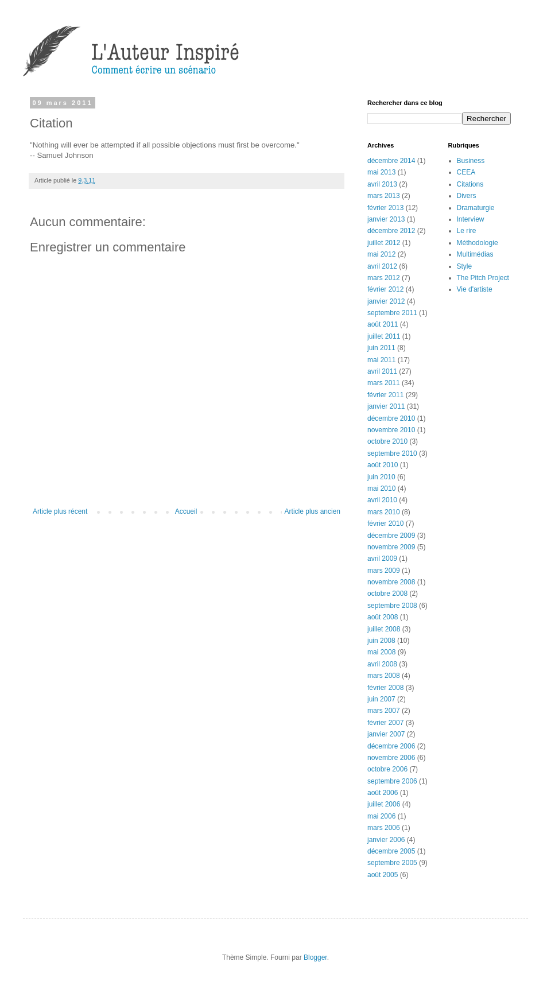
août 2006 (382, 793)
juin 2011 (381, 348)
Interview (470, 219)
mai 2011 (381, 360)
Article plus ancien (312, 511)
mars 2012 (383, 278)
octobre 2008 (387, 594)
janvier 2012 (386, 301)
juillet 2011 (383, 336)
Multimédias (475, 254)
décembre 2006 (391, 746)
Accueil (186, 511)
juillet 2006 (383, 804)
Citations (470, 184)
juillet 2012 (383, 243)
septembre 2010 (392, 453)
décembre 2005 (391, 851)
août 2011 (382, 324)
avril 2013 (382, 184)
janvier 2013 (386, 219)
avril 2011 (382, 371)
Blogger (315, 957)
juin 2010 (381, 477)
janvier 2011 (386, 406)
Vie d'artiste (474, 289)
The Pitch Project (483, 278)
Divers (466, 196)
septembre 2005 (392, 863)
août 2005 (382, 875)
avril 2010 (382, 500)
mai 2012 (381, 254)
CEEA (466, 172)
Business (471, 161)
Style (464, 266)
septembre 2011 (392, 313)
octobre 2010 (387, 441)
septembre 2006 (392, 781)
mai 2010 (381, 488)
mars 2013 (383, 196)
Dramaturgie (476, 208)
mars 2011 (383, 383)
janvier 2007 (386, 734)
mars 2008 (383, 676)
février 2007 (385, 723)
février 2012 (385, 289)
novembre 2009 (391, 547)
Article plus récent (60, 511)
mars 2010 (383, 512)
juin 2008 (381, 641)
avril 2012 (382, 266)
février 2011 (385, 395)
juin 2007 (381, 699)
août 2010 (382, 465)
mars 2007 (383, 711)
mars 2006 (383, 828)
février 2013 (385, 208)
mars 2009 (383, 571)
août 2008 (382, 617)
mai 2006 (381, 816)
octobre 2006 (387, 769)
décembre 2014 (391, 161)
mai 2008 (381, 652)
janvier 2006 (386, 840)
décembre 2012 (391, 231)
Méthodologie (477, 243)
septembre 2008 (392, 606)
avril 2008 (382, 664)
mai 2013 (381, 172)
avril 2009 (382, 558)
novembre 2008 (391, 582)
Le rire (466, 231)
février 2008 (385, 688)
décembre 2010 (391, 418)
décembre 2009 (391, 536)
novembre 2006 (391, 758)
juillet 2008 (383, 629)
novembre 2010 (391, 430)
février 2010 (385, 523)
